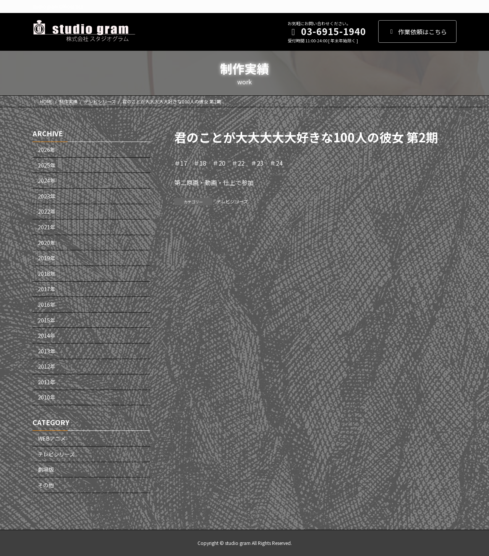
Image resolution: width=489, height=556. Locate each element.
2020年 (46, 242)
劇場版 (46, 469)
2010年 (46, 397)
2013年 (46, 351)
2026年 (46, 149)
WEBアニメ (52, 438)
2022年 (46, 211)
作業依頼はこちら (417, 31)
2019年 (46, 258)
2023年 (46, 196)
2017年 (46, 289)
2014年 (46, 335)
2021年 (46, 227)
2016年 (46, 304)
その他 (46, 485)
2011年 (46, 382)
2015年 (46, 320)
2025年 (46, 165)
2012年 (46, 366)
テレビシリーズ (232, 201)
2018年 (46, 273)
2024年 (46, 180)
